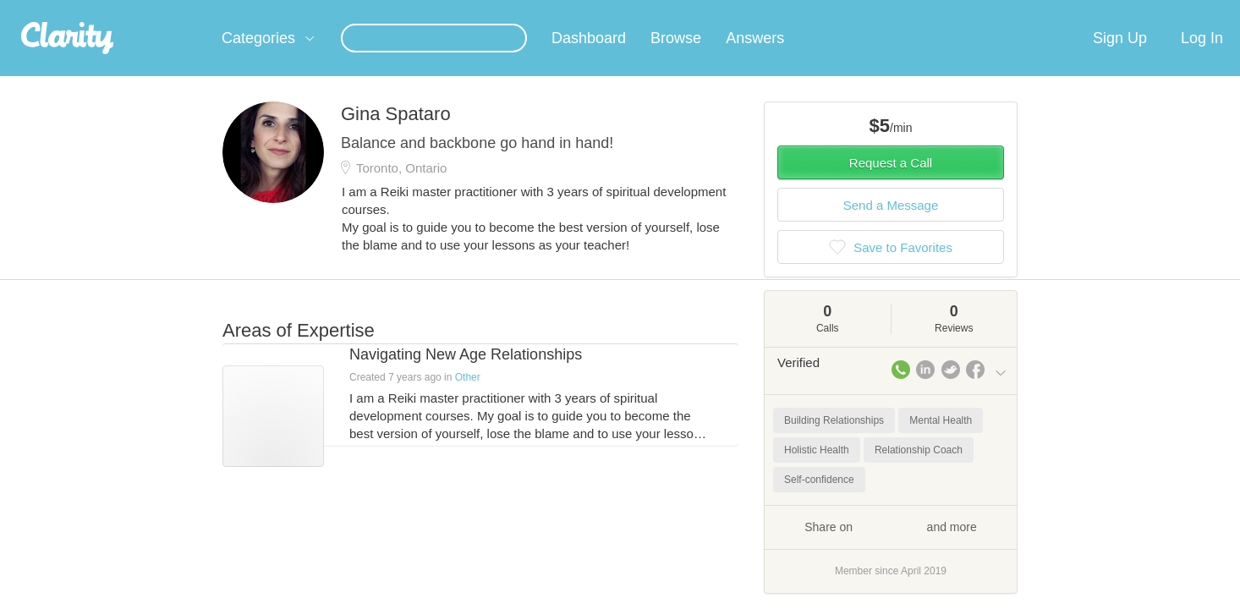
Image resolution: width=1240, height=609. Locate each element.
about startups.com (1068, 11)
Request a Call (890, 183)
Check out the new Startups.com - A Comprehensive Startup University (823, 11)
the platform (196, 9)
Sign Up (1120, 58)
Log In (1202, 58)
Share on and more (890, 546)
